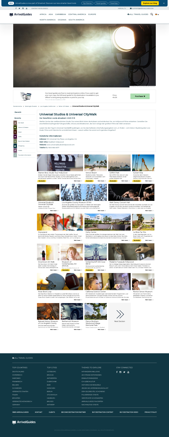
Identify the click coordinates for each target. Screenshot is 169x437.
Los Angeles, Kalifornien (48, 106)
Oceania (62, 20)
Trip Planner (87, 3)
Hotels (20, 150)
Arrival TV (122, 8)
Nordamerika (17, 106)
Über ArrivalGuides (20, 412)
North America (48, 20)
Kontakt (38, 412)
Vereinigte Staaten (31, 106)
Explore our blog (150, 3)
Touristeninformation (24, 155)
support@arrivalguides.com (141, 8)
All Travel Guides (138, 14)
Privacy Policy (151, 412)
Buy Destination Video (129, 412)
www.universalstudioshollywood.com (61, 145)
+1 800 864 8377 (52, 147)
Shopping (21, 146)
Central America (77, 14)
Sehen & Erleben (64, 106)
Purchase (140, 96)
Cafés (19, 136)
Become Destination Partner (73, 412)
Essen (20, 132)
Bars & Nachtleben (24, 141)
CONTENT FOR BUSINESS (39, 8)
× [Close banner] (164, 3)
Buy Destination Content (102, 412)
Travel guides (101, 3)
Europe (92, 14)
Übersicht (17, 112)
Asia (51, 14)
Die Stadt (21, 123)
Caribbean (60, 14)
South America (76, 20)
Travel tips (114, 3)
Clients (52, 412)
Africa (43, 14)
